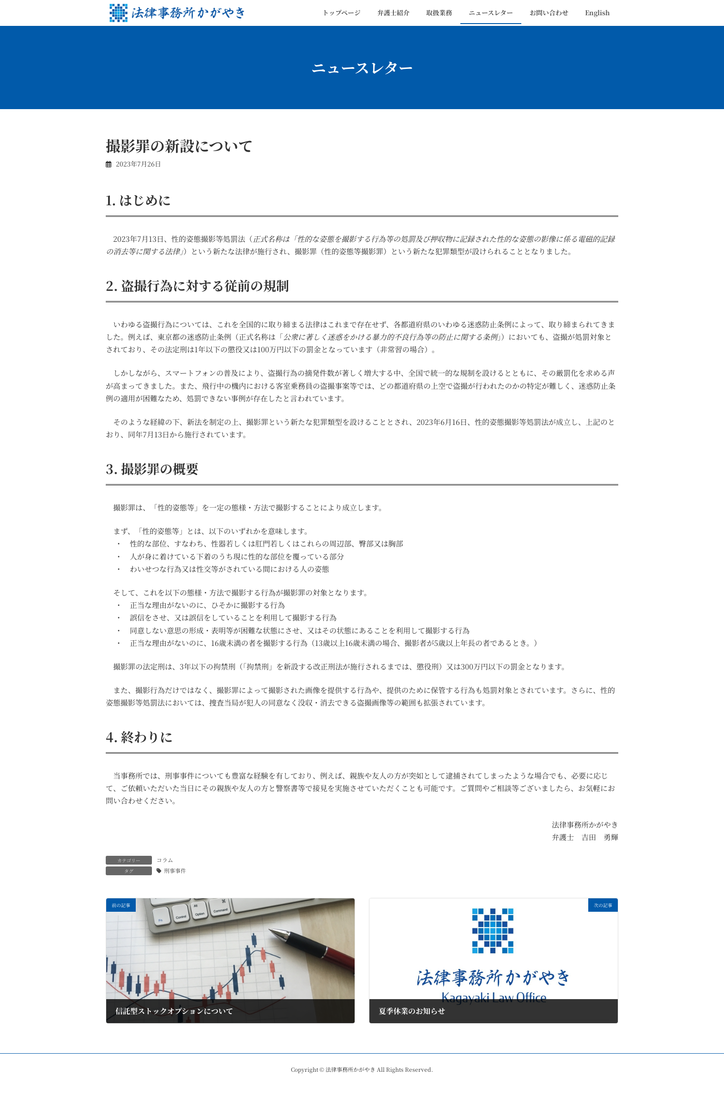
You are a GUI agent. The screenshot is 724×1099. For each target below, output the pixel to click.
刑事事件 (175, 870)
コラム (165, 860)
